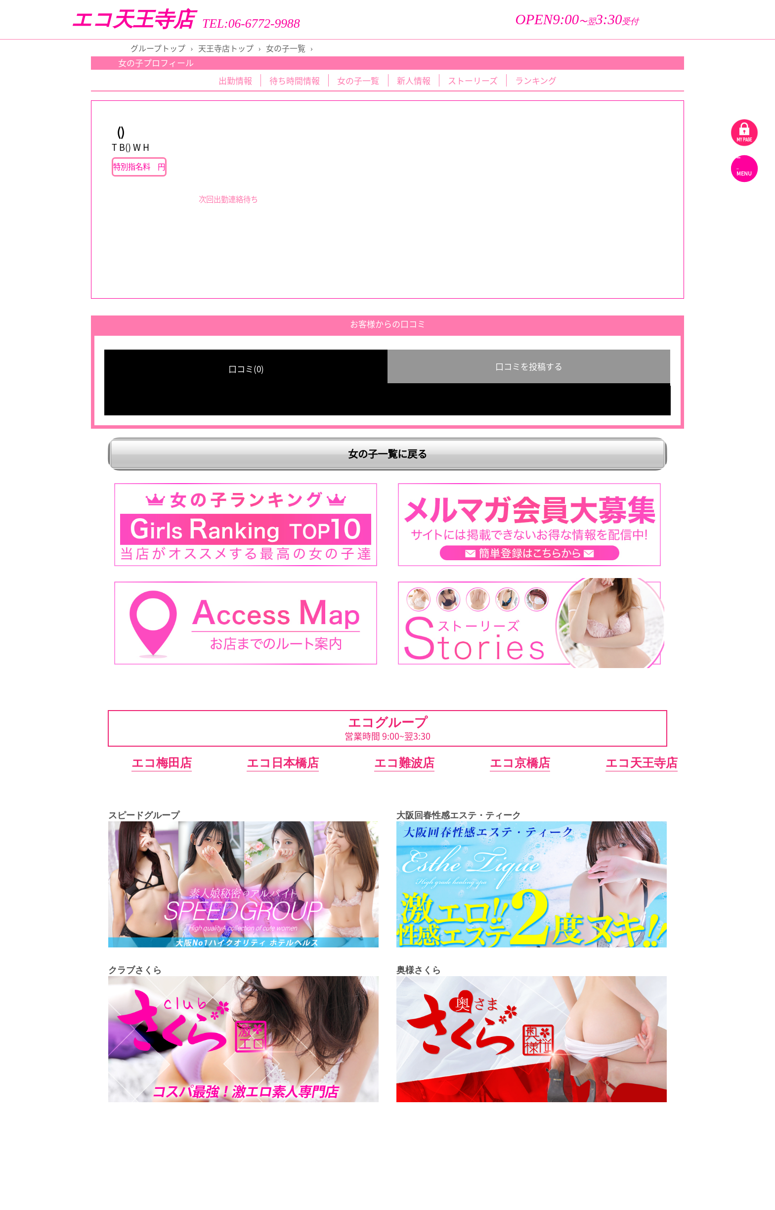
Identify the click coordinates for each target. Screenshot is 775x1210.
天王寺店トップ (226, 48)
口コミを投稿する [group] (528, 366)
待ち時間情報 (294, 80)
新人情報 (414, 80)
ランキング (536, 80)
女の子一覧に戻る (387, 453)
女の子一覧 (285, 48)
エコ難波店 (404, 762)
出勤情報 (235, 80)
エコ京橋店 (520, 762)
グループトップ (157, 48)
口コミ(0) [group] (246, 368)
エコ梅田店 (161, 762)
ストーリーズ (473, 80)
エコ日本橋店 (283, 762)
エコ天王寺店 (132, 19)
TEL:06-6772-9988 (251, 24)
